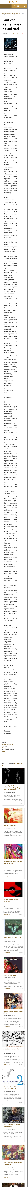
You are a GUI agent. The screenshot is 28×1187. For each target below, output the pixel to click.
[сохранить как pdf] (22, 33)
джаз (3, 740)
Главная (4, 13)
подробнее (7, 803)
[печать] (18, 33)
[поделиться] (13, 33)
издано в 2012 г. (16, 13)
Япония (13, 748)
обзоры (9, 13)
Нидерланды (6, 748)
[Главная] (13, 2)
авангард (5, 751)
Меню (16, 6)
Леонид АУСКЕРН (7, 744)
